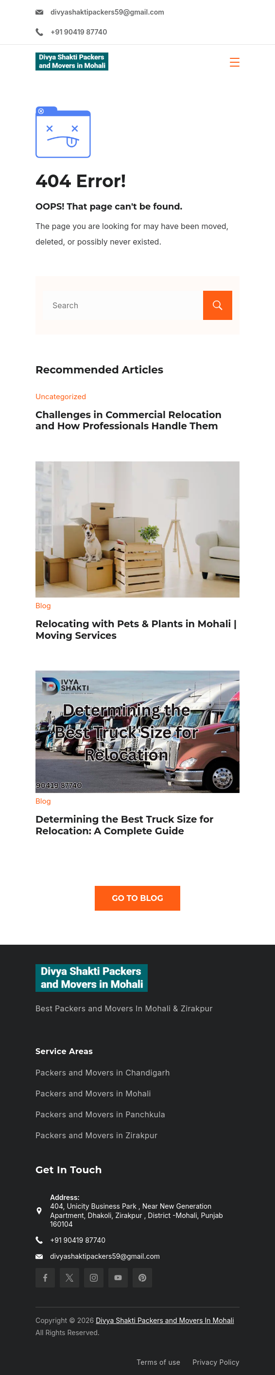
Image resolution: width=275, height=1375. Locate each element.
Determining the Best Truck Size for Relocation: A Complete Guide (124, 825)
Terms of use (158, 1362)
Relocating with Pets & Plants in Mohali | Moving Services (136, 629)
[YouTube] (118, 1277)
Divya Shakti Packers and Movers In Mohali (165, 1320)
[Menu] (235, 62)
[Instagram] (93, 1277)
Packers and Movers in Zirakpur (96, 1135)
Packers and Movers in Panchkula (100, 1114)
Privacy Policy (216, 1362)
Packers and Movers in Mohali (93, 1093)
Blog (43, 605)
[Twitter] (69, 1277)
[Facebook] (45, 1277)
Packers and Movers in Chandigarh (102, 1072)
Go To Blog (137, 898)
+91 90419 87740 (79, 32)
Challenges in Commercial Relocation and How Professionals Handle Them (128, 420)
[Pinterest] (142, 1277)
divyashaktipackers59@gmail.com (107, 12)
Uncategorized (60, 396)
